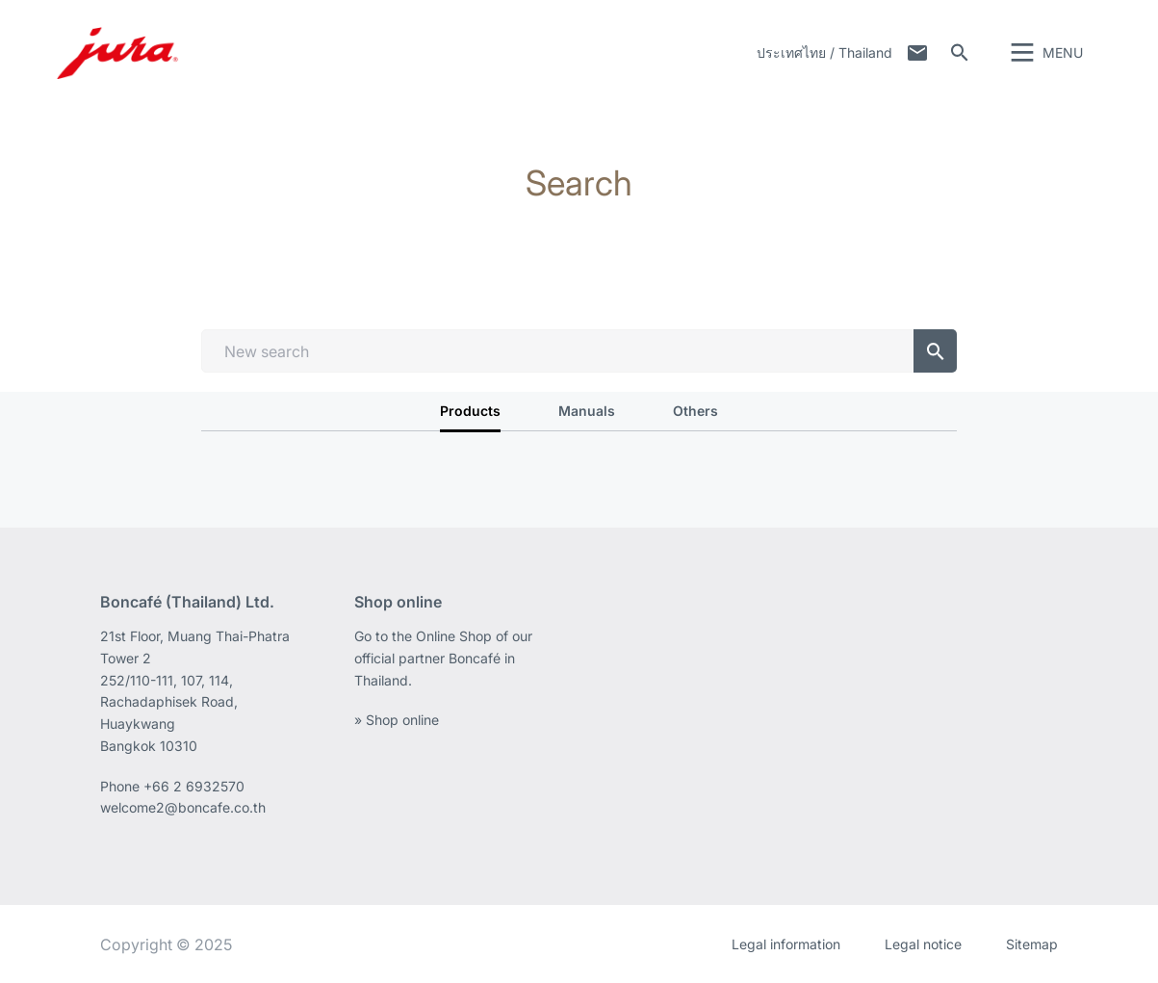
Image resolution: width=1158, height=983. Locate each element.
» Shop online (396, 719)
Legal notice (923, 944)
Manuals (586, 410)
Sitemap (1032, 944)
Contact (917, 53)
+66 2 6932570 (193, 786)
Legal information (786, 944)
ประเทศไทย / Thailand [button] (824, 52)
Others (695, 410)
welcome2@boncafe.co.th (183, 807)
